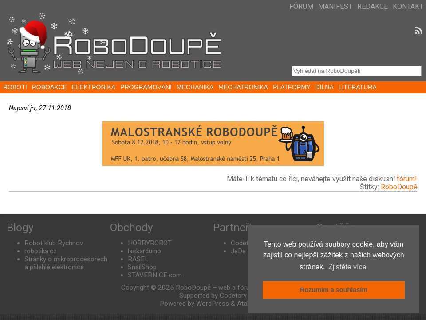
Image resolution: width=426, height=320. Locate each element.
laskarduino (144, 251)
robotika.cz (40, 251)
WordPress (212, 304)
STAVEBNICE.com (155, 275)
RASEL (138, 259)
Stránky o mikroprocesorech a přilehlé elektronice (65, 263)
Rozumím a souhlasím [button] (333, 289)
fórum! (407, 179)
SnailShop (142, 267)
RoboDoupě (399, 187)
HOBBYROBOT (150, 243)
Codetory (244, 243)
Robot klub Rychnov (53, 243)
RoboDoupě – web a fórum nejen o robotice (240, 288)
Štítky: (370, 187)
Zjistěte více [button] (347, 267)
